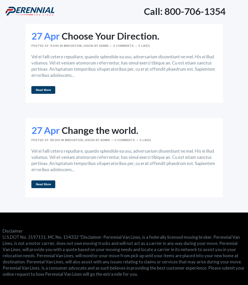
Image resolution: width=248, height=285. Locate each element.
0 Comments (123, 46)
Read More (43, 90)
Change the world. (100, 130)
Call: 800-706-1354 (185, 11)
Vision (88, 46)
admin (103, 46)
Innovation (73, 46)
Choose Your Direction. (110, 36)
